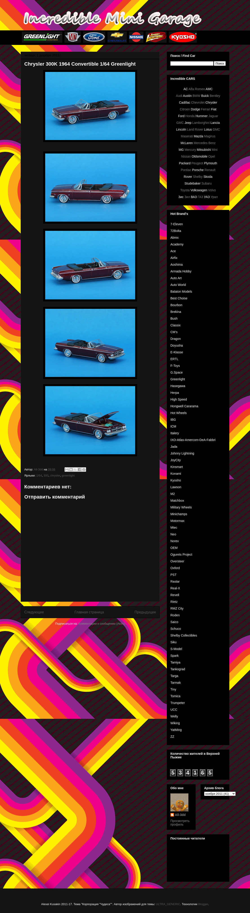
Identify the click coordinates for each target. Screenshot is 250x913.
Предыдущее (145, 612)
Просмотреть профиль (180, 822)
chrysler (55, 475)
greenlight (68, 475)
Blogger (203, 904)
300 (46, 475)
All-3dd (180, 815)
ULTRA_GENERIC (168, 904)
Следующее (34, 612)
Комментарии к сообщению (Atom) (101, 623)
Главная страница (89, 612)
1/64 (39, 475)
